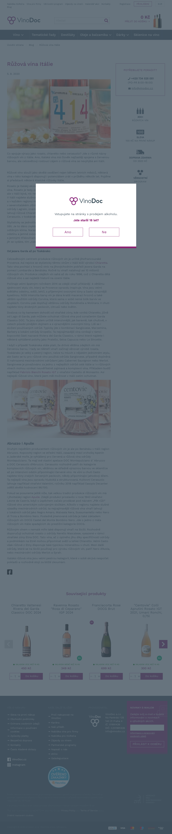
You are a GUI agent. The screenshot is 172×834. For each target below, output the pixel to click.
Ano (67, 232)
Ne (104, 232)
